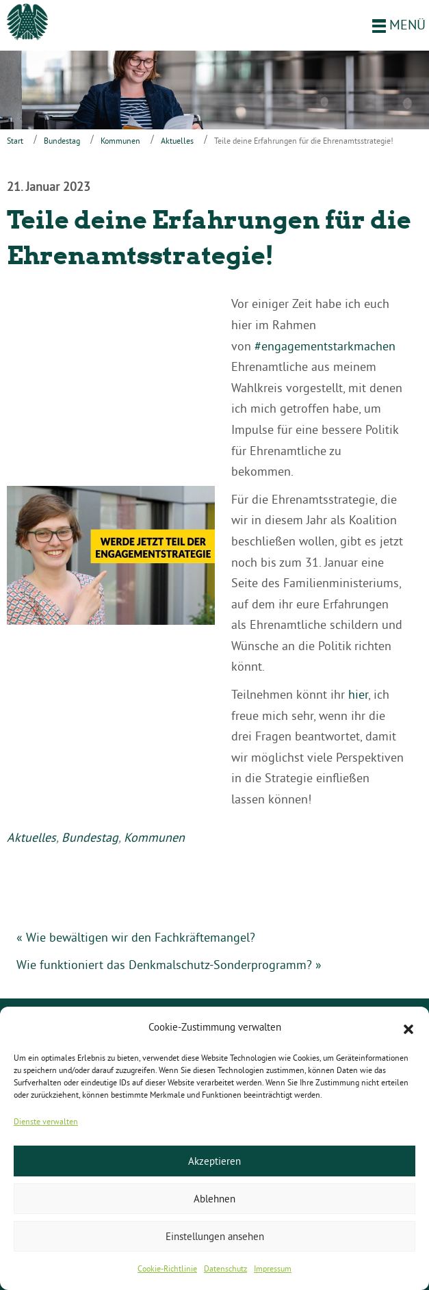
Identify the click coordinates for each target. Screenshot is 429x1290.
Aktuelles (177, 141)
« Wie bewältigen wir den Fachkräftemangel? (135, 937)
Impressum (272, 1268)
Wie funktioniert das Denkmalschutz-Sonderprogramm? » (169, 964)
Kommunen (120, 141)
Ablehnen (214, 1198)
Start (15, 141)
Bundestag (62, 141)
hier (358, 694)
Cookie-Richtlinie (167, 1268)
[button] (408, 1028)
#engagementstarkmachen (325, 346)
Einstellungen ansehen (215, 1236)
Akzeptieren (214, 1161)
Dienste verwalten (46, 1121)
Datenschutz (225, 1268)
